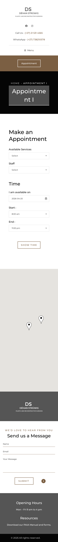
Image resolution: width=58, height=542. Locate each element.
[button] (29, 326)
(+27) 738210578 (36, 39)
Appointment (29, 63)
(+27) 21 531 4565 (34, 33)
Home (15, 83)
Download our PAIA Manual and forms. (29, 525)
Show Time (29, 245)
